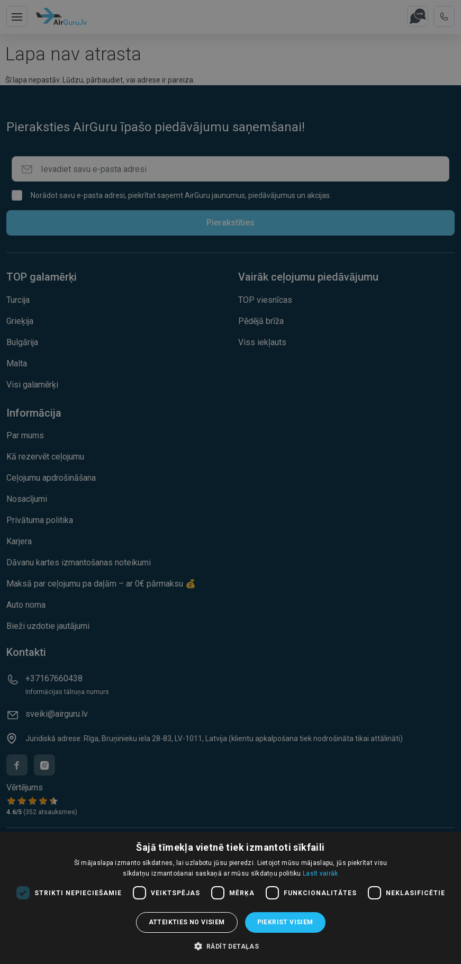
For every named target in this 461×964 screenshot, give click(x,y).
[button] (230, 946)
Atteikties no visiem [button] (187, 922)
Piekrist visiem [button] (285, 922)
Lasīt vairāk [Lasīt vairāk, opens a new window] (320, 873)
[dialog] (230, 898)
